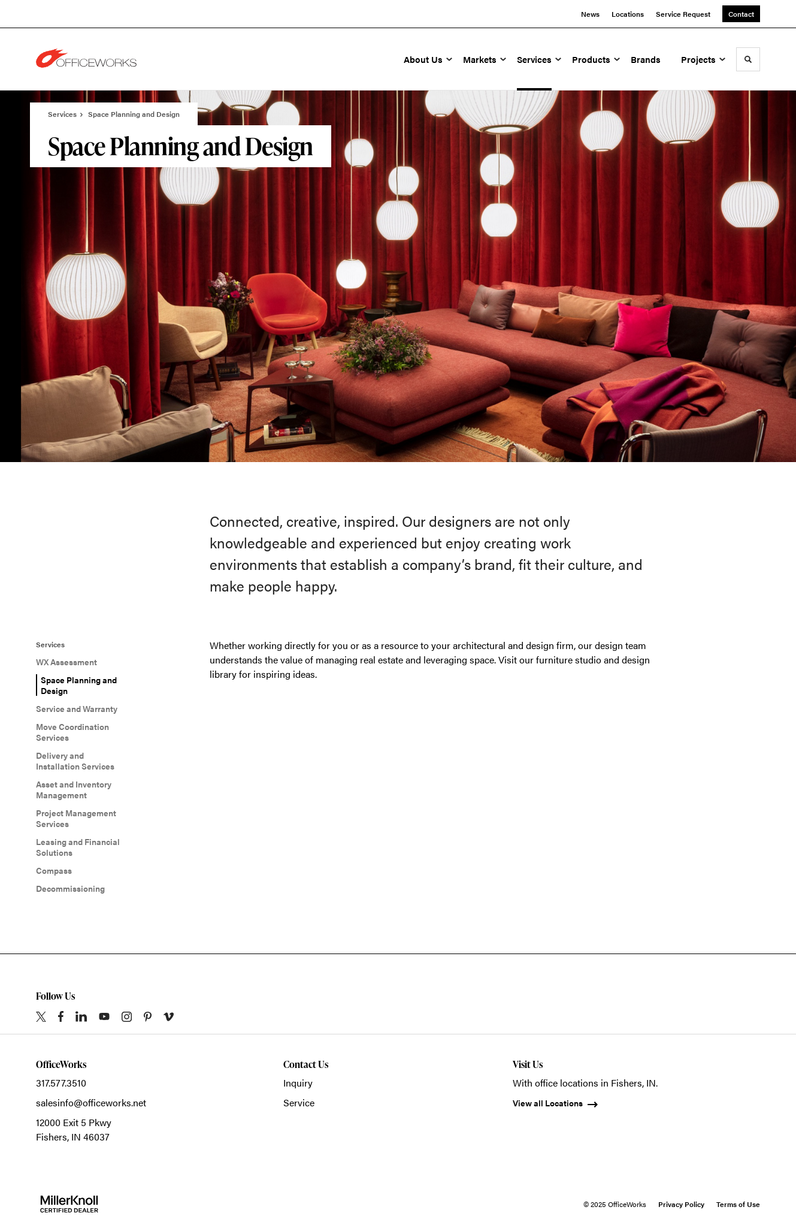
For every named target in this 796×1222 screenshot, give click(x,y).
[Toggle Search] (748, 59)
